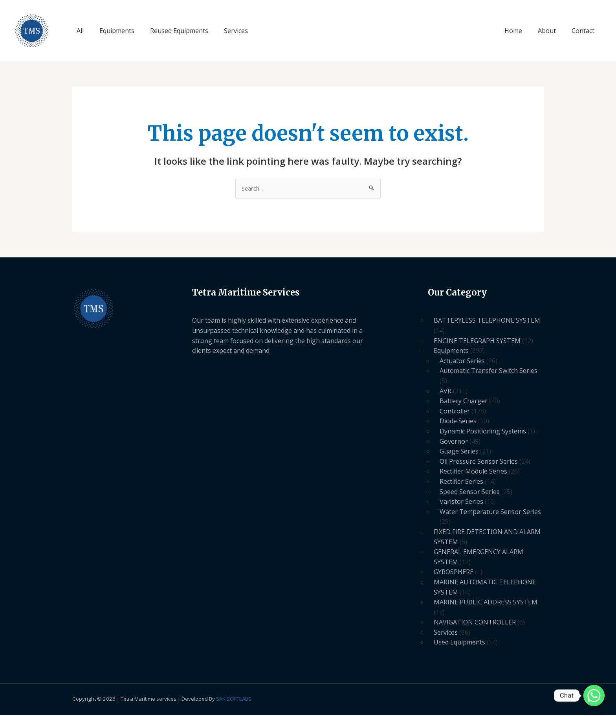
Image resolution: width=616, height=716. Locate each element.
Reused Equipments (171, 30)
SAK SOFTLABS (233, 699)
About (552, 30)
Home (521, 30)
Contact (584, 30)
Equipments (112, 30)
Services (225, 30)
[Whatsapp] (594, 695)
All (78, 30)
